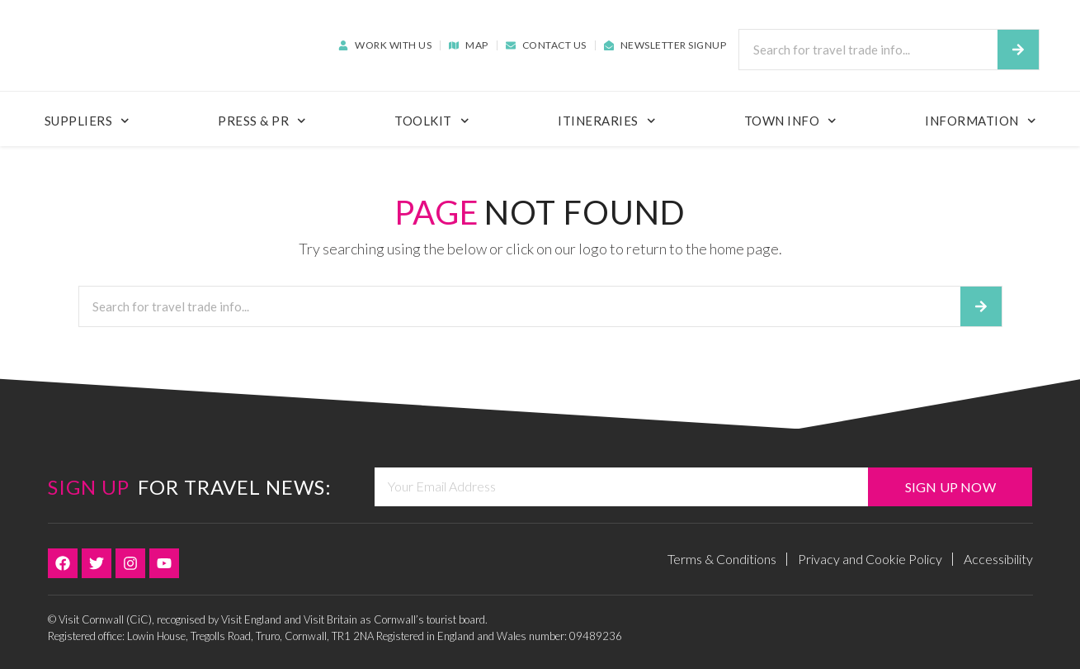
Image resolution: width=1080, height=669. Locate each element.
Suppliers (87, 121)
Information (980, 121)
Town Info (790, 121)
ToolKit (431, 121)
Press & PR (262, 121)
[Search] (1018, 49)
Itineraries (606, 121)
